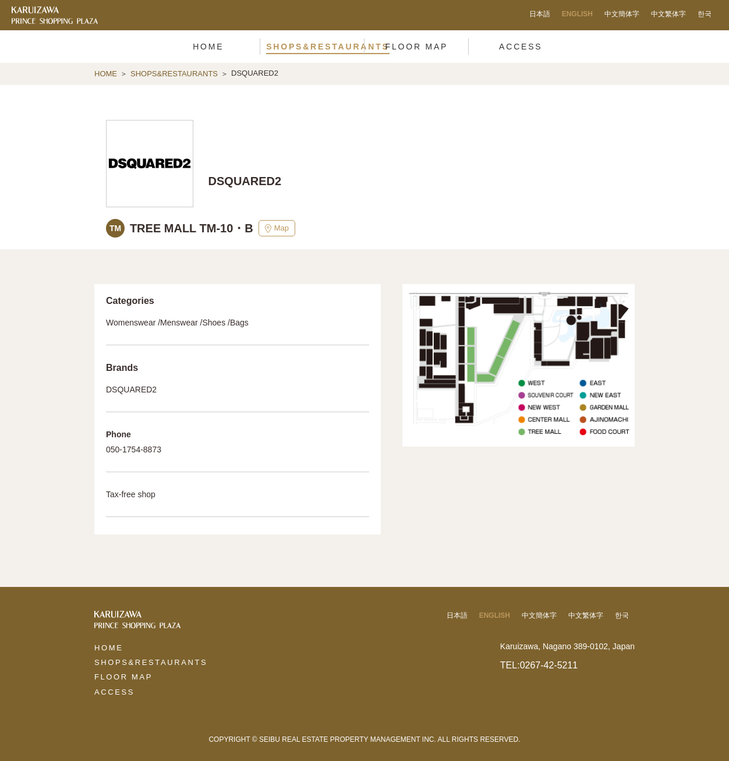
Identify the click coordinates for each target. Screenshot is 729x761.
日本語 (539, 14)
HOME (105, 73)
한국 (705, 14)
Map (277, 228)
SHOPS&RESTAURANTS (174, 73)
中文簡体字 (621, 14)
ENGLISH (577, 14)
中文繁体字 (668, 14)
